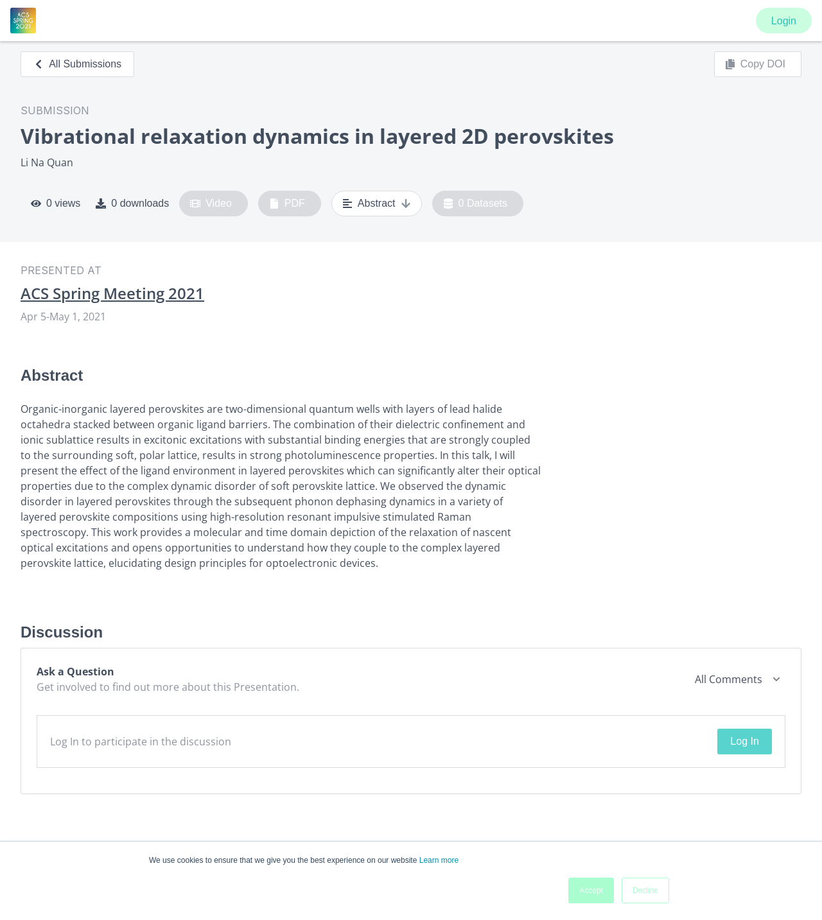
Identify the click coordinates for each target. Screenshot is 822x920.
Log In (744, 741)
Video (211, 203)
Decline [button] (645, 890)
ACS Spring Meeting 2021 (112, 293)
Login (783, 20)
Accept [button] (591, 890)
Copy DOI (755, 64)
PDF (287, 203)
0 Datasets (475, 203)
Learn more (439, 860)
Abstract (376, 203)
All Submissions (77, 63)
